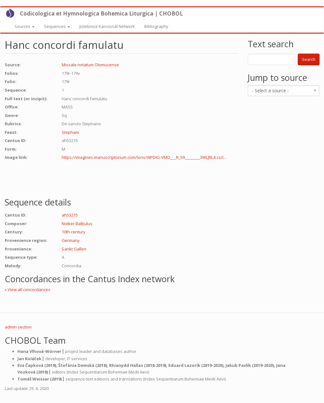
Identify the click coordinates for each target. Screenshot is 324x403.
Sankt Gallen (74, 249)
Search (308, 59)
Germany (71, 240)
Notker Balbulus (77, 223)
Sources (24, 26)
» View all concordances (27, 289)
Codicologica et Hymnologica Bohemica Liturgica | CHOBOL (101, 13)
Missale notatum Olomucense (90, 65)
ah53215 (70, 215)
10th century (73, 232)
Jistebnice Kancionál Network (107, 26)
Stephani (70, 132)
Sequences (57, 26)
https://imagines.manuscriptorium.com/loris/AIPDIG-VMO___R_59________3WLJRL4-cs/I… (144, 157)
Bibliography (156, 26)
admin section (18, 327)
